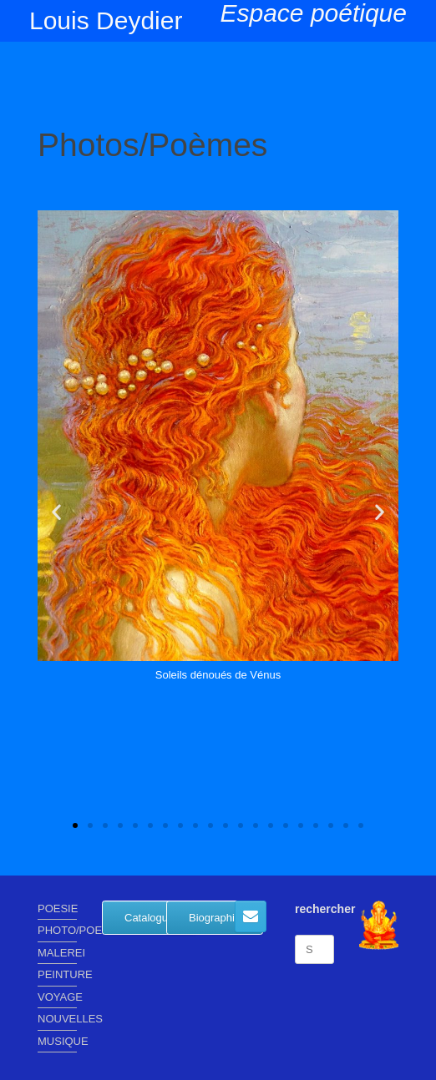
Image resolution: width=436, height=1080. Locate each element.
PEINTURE (57, 974)
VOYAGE (57, 997)
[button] (56, 511)
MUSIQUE (57, 1041)
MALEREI (57, 952)
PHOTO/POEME (57, 930)
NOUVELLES (57, 1018)
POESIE (57, 908)
